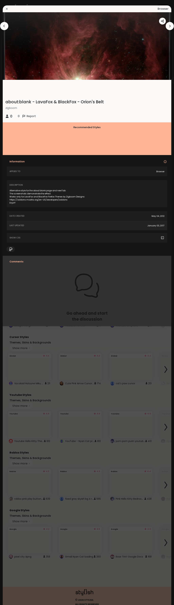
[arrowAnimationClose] (4, 26)
